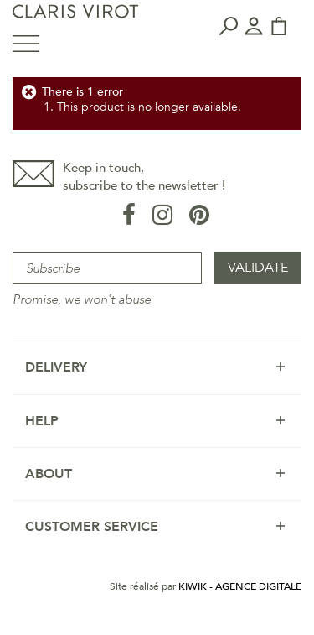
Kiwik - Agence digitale (239, 586)
